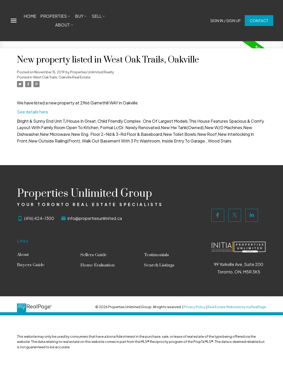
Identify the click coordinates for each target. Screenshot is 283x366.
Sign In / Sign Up (225, 20)
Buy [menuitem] (79, 16)
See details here (32, 111)
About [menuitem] (62, 25)
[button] (225, 20)
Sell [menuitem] (97, 16)
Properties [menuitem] (53, 16)
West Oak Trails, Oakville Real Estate (61, 77)
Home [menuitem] (30, 16)
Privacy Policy (194, 307)
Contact (259, 20)
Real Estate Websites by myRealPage (236, 307)
